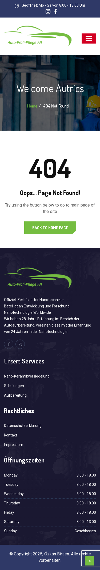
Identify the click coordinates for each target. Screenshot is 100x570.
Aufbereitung (15, 395)
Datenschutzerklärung (23, 425)
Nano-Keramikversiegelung (27, 376)
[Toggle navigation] (89, 38)
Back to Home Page (50, 227)
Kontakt (10, 435)
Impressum (13, 445)
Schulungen (14, 386)
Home (32, 106)
